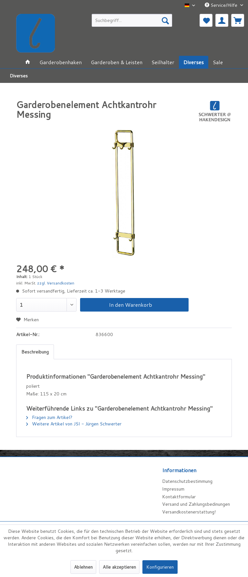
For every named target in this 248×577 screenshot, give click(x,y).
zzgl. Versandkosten (55, 283)
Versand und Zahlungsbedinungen (196, 504)
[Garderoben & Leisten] (116, 62)
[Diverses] (193, 62)
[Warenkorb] (237, 20)
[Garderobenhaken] (60, 62)
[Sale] (217, 62)
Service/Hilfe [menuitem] (222, 5)
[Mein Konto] (221, 20)
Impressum (173, 489)
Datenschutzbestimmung (187, 481)
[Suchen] (165, 20)
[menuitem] (132, 20)
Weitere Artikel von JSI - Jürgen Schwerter (73, 424)
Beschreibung (35, 352)
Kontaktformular (179, 496)
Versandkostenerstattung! (189, 512)
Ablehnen (83, 567)
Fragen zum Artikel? (49, 417)
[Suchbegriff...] (132, 20)
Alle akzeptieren (119, 567)
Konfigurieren (160, 567)
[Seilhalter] (163, 62)
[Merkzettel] (206, 20)
